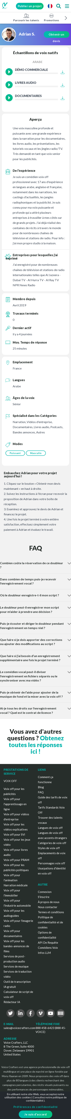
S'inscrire (43, 897)
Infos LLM (44, 952)
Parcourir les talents (26, 17)
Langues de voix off (50, 827)
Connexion (44, 891)
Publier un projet (30, 6)
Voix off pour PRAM (16, 860)
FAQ (41, 792)
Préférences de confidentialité (35, 1106)
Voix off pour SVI (14, 834)
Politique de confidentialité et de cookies (50, 922)
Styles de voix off (49, 848)
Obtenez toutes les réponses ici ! (36, 744)
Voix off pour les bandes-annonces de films (16, 946)
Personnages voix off (51, 863)
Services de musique (16, 966)
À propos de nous (48, 902)
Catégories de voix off (52, 843)
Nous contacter (47, 907)
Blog (41, 787)
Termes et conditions (51, 912)
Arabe (37, 62)
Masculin (36, 453)
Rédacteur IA (12, 1002)
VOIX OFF (10, 781)
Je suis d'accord (35, 1114)
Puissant (15, 453)
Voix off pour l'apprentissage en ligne (15, 804)
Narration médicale (16, 885)
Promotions (51, 17)
